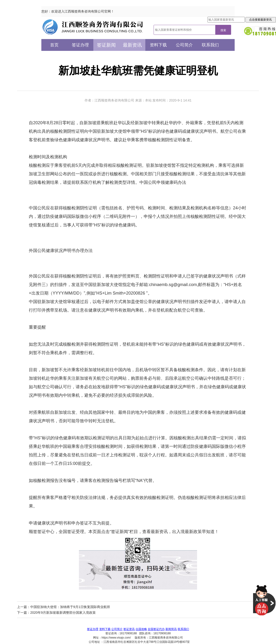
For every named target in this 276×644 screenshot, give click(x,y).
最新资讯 (132, 45)
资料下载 (158, 45)
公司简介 (184, 45)
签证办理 (80, 45)
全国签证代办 (156, 629)
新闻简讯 (171, 629)
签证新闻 (106, 45)
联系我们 (210, 45)
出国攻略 (141, 629)
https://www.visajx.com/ (116, 637)
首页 (54, 45)
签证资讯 (129, 629)
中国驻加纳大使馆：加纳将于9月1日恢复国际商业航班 (70, 607)
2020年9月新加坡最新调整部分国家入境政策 (63, 612)
